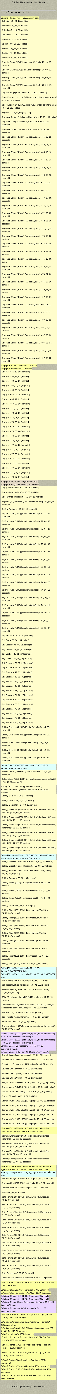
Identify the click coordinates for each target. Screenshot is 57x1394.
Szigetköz (6, 112)
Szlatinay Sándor (8, 1296)
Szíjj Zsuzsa (7, 672)
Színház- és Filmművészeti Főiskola (18, 1059)
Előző (14, 2)
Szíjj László (7, 645)
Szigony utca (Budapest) (13, 497)
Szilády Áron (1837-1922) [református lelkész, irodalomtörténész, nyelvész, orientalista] (21, 788)
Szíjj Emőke (7, 635)
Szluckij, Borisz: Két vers (12, 1366)
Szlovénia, (5, 1334)
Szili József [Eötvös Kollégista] (15, 980)
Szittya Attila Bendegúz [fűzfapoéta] (17, 1278)
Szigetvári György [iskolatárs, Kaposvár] (19, 117)
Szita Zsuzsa (7, 1273)
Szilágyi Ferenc (8, 878)
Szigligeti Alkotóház (10, 488)
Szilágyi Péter (8, 905)
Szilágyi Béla (7, 796)
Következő (38, 2)
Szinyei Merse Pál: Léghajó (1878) (17, 1091)
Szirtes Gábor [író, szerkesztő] (15, 1188)
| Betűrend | (25, 2)
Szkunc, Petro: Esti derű (11, 1290)
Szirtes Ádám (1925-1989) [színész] (18, 1178)
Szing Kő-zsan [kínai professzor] (16, 1055)
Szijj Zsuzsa (7, 663)
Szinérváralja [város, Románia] (15, 1017)
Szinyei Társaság (9, 1096)
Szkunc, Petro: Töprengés (12, 1293)
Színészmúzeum (9, 1021)
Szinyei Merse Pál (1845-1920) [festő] (18, 1082)
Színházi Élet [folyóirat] (12, 1069)
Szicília (5, 39)
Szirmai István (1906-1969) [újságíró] (18, 1101)
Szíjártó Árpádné (9, 509)
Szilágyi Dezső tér (10, 805)
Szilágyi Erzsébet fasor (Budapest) (17, 861)
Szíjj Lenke (6, 654)
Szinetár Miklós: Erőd (10, 1052)
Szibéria (4, 18)
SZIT (4, 1192)
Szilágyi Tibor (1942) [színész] (15, 963)
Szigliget (4, 366)
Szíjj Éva (5, 640)
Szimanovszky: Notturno (12, 1012)
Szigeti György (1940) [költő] (14, 93)
